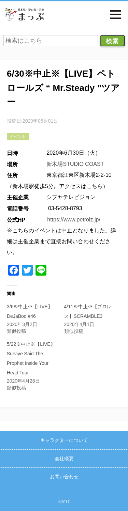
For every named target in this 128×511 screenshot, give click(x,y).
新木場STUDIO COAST (75, 164)
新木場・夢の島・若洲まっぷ (24, 14)
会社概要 (64, 458)
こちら (94, 186)
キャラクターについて (64, 440)
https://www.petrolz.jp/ (73, 219)
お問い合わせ (64, 476)
